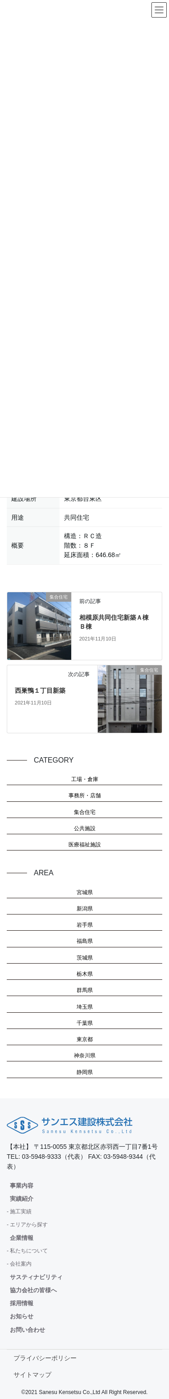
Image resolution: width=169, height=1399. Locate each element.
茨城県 (85, 958)
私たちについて (29, 1251)
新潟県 (85, 908)
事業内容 (21, 1185)
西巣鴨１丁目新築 (40, 690)
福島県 (85, 941)
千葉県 (85, 1023)
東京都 (85, 1039)
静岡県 (85, 1072)
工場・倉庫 (84, 779)
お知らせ (21, 1316)
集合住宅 (85, 812)
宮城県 (85, 892)
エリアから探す (29, 1224)
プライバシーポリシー (45, 1358)
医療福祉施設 (85, 844)
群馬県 (85, 990)
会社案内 (21, 1264)
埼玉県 (85, 1007)
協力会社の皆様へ (33, 1290)
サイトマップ (32, 1374)
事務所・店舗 (85, 795)
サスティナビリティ (36, 1277)
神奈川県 (85, 1055)
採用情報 (21, 1303)
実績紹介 (21, 1198)
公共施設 (85, 828)
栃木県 (85, 974)
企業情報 (21, 1237)
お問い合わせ (27, 1329)
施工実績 (21, 1211)
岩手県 (85, 925)
